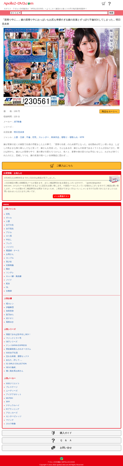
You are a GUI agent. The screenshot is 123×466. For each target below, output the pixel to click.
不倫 (28, 137)
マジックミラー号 (13, 338)
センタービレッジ (13, 416)
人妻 (8, 221)
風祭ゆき (10, 322)
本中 (8, 402)
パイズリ (10, 247)
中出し (9, 240)
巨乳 (34, 137)
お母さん (10, 254)
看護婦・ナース (12, 251)
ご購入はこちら (61, 166)
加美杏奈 (10, 311)
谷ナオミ (10, 318)
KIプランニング (12, 409)
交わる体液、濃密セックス (17, 356)
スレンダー (44, 137)
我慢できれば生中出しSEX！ (18, 334)
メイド (9, 280)
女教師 (9, 291)
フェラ (9, 243)
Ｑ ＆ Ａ (61, 440)
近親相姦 (10, 265)
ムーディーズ (12, 391)
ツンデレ (10, 273)
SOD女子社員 (12, 353)
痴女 (8, 269)
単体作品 (55, 137)
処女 (8, 284)
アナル (9, 232)
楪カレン (10, 304)
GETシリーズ (12, 342)
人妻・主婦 (19, 137)
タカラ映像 (11, 424)
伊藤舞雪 (10, 307)
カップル (10, 258)
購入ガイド (61, 433)
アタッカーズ (12, 413)
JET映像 (18, 121)
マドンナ (10, 420)
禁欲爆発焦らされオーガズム (18, 349)
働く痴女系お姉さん (14, 371)
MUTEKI (9, 398)
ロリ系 (9, 236)
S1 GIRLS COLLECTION (16, 364)
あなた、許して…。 (14, 360)
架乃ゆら (10, 315)
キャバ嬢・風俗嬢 (13, 276)
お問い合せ (61, 448)
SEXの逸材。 (11, 367)
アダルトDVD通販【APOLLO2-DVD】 (61, 462)
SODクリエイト (13, 383)
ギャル (9, 218)
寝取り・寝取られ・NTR (72, 137)
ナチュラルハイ (12, 405)
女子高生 (10, 229)
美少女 (9, 262)
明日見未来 (19, 132)
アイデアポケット (13, 394)
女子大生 (10, 225)
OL (7, 287)
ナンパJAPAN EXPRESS (16, 345)
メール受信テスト (61, 196)
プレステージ (12, 387)
